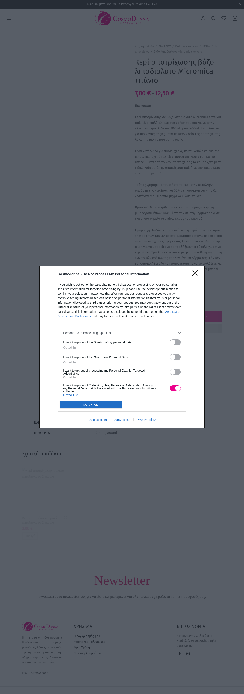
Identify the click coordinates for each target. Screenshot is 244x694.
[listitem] (122, 333)
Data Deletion (97, 419)
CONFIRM (91, 404)
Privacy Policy (146, 419)
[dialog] (122, 347)
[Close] (196, 274)
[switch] (175, 342)
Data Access (121, 419)
